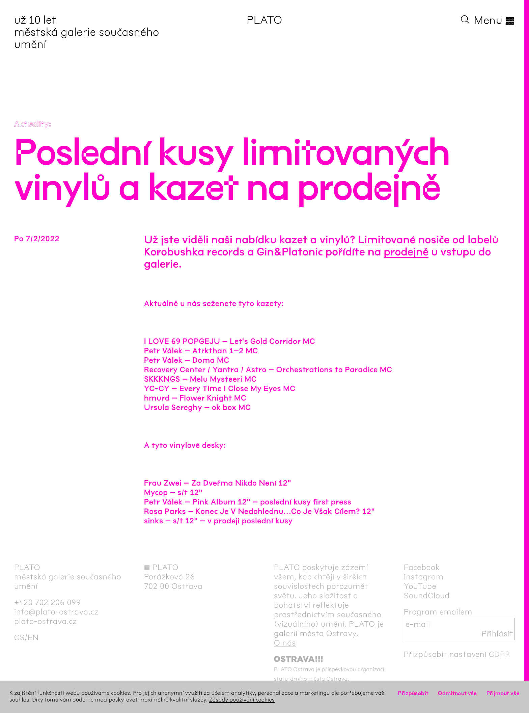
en (33, 637)
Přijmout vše (503, 693)
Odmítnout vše (457, 693)
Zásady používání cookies (242, 700)
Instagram (424, 576)
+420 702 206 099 (47, 602)
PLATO (264, 20)
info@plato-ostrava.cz (56, 611)
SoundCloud (427, 595)
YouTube (420, 586)
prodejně (406, 252)
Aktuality (31, 124)
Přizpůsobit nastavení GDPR (457, 654)
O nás (285, 642)
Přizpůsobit (413, 693)
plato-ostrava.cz (45, 621)
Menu (494, 20)
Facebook (422, 567)
